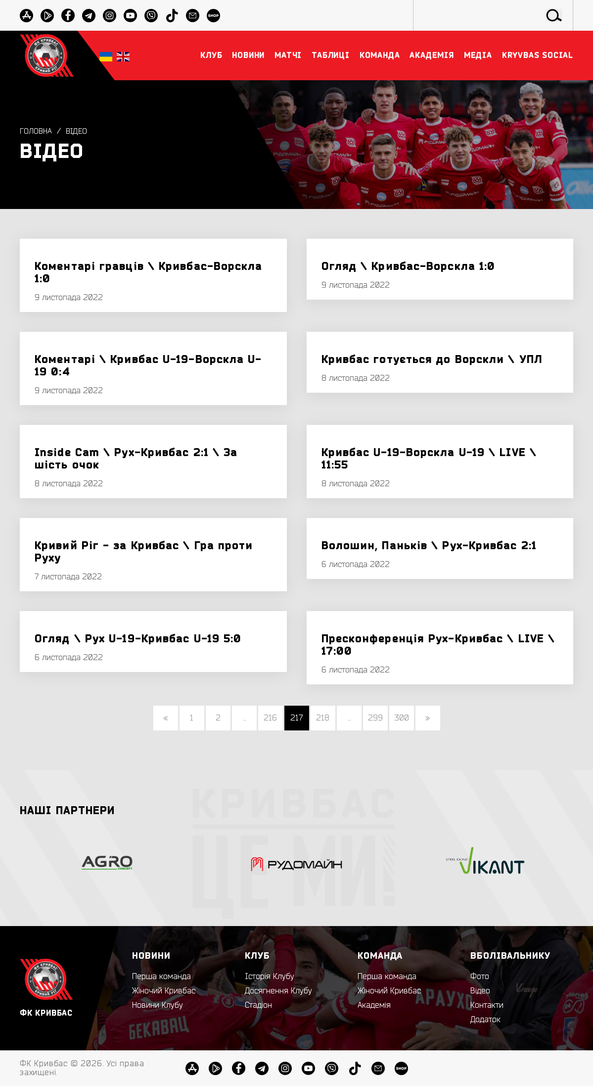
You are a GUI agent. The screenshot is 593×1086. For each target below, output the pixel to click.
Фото (479, 977)
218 (322, 718)
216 (270, 718)
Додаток (485, 1020)
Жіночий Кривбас (163, 991)
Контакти (486, 1005)
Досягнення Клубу (278, 991)
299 (375, 718)
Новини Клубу (157, 1005)
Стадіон (258, 1005)
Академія (374, 1005)
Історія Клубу (269, 977)
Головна (36, 131)
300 (401, 718)
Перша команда (161, 977)
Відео (78, 131)
